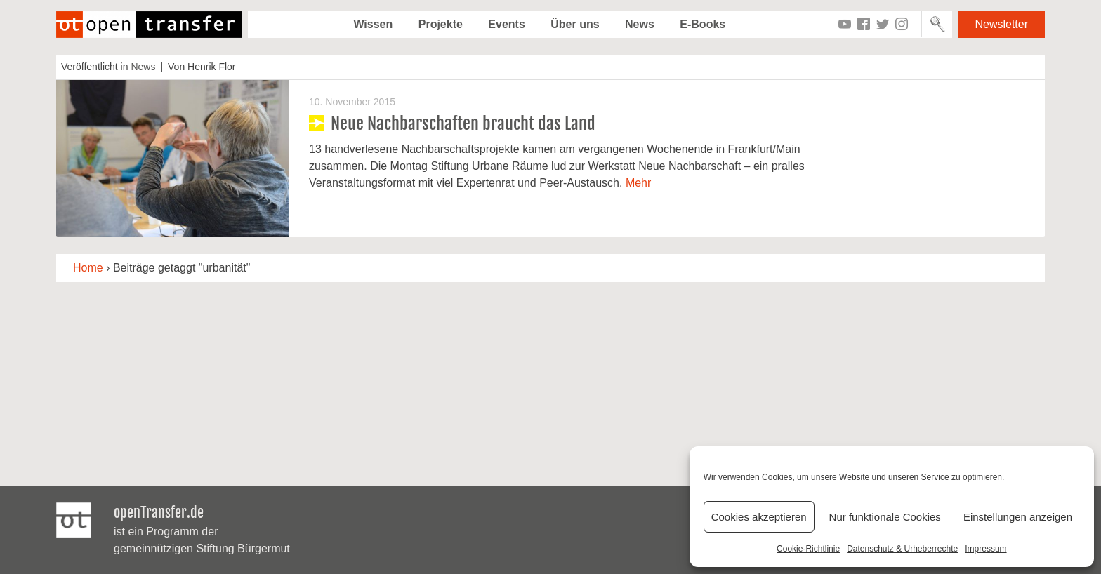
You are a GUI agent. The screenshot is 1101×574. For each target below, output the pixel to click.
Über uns (574, 24)
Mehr (638, 183)
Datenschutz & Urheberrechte (902, 549)
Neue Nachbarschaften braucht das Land (463, 123)
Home (88, 268)
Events (506, 24)
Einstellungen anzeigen (1017, 517)
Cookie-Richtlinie (808, 549)
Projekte (440, 24)
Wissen (373, 24)
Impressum (985, 549)
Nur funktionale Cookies (885, 517)
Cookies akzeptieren (759, 517)
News (639, 24)
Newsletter (1001, 24)
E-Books (702, 24)
